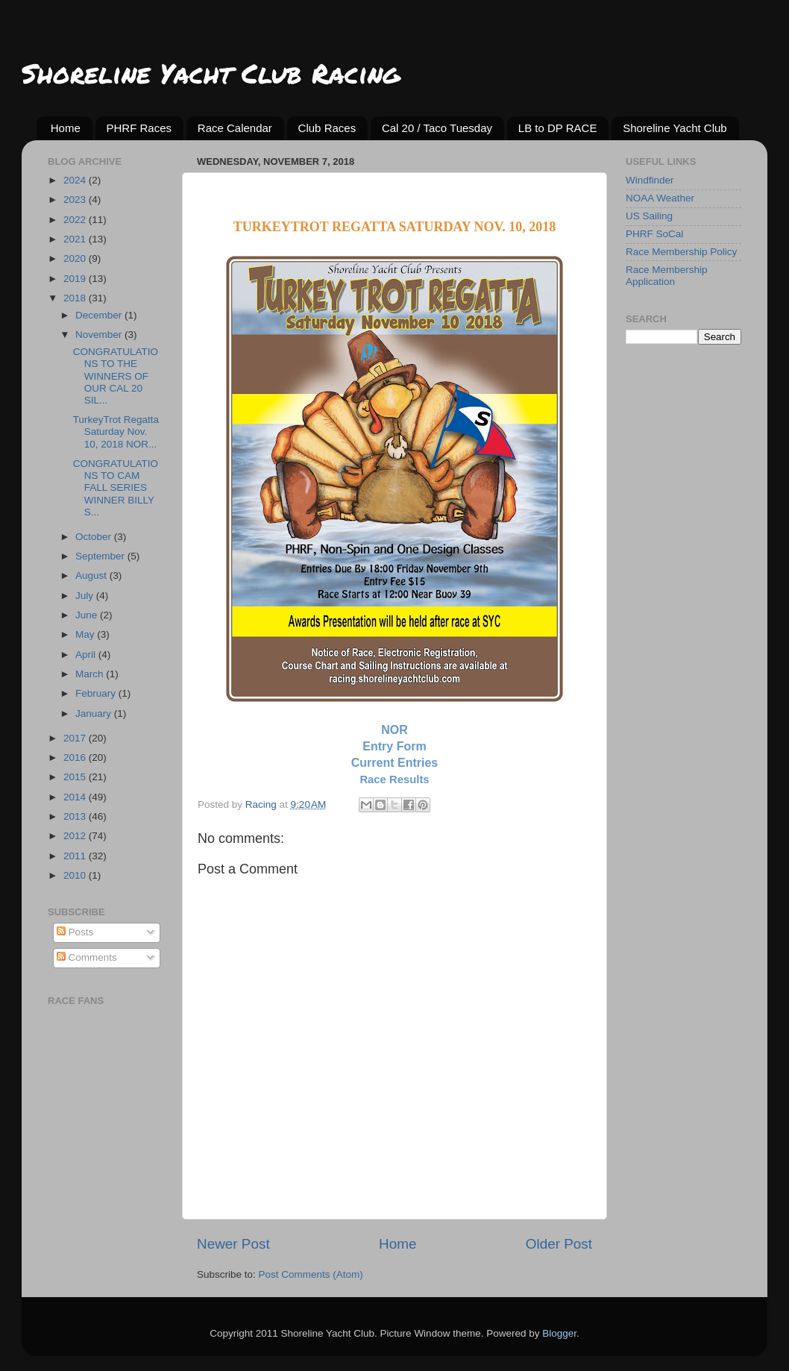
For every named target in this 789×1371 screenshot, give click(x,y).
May (86, 634)
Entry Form (394, 746)
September (101, 556)
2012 (76, 835)
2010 (76, 875)
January (94, 713)
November (100, 334)
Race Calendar (235, 128)
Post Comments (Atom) (311, 1274)
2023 (76, 199)
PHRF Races (139, 128)
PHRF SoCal (654, 233)
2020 (76, 258)
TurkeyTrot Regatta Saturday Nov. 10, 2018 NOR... (116, 431)
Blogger (559, 1333)
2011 (76, 856)
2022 (76, 219)
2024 (76, 180)
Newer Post (233, 1244)
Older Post (559, 1244)
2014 (76, 797)
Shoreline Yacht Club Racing (211, 73)
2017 (76, 738)
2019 (76, 278)
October (94, 536)
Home (66, 128)
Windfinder (650, 180)
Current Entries (394, 762)
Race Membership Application (667, 275)
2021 (76, 239)
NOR (394, 730)
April (86, 654)
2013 (76, 816)
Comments (87, 957)
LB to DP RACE (557, 128)
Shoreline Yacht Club (675, 128)
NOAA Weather (660, 198)
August (92, 575)
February (97, 693)
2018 (76, 298)
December (100, 315)
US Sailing (649, 216)
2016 (76, 757)
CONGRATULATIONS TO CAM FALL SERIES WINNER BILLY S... (115, 488)
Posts (75, 932)
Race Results (394, 779)
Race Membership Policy (681, 251)
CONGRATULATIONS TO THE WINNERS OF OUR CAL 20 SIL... (115, 376)
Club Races (327, 128)
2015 (76, 776)
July (85, 595)
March (90, 674)
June (87, 615)
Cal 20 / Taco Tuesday (437, 128)
